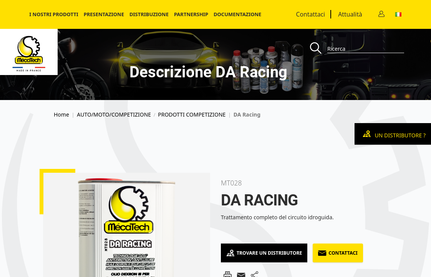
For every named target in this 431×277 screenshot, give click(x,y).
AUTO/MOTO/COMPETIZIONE (114, 114)
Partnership (191, 14)
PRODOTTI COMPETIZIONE (191, 114)
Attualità (350, 14)
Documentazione (237, 14)
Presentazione (104, 14)
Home (61, 114)
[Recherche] (318, 48)
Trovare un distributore (264, 253)
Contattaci (310, 14)
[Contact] (381, 14)
